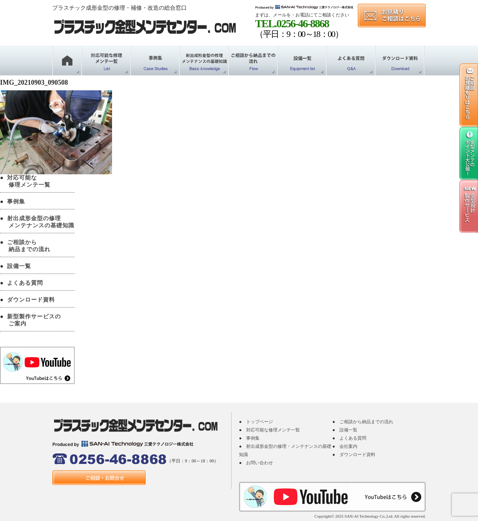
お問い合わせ (259, 462)
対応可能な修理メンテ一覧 (273, 430)
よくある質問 (25, 283)
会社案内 (348, 446)
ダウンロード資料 (31, 300)
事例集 (16, 202)
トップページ (259, 421)
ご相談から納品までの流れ (366, 421)
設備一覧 (19, 266)
